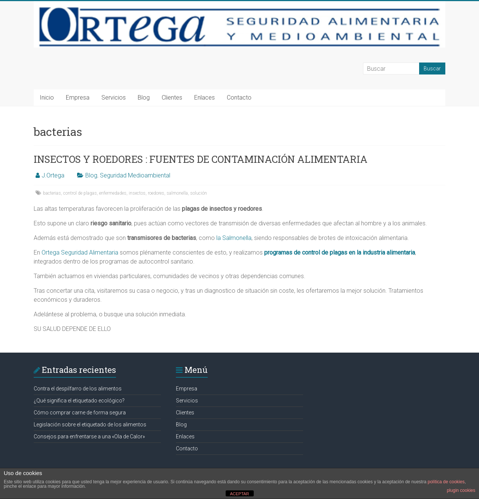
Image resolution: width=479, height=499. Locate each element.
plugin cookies (461, 490)
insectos (137, 193)
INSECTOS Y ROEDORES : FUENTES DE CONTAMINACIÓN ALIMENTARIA (200, 159)
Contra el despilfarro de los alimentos (78, 389)
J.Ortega (53, 175)
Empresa (77, 97)
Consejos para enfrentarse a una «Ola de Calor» (89, 436)
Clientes (172, 97)
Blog (144, 97)
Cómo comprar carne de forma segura (80, 413)
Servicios (113, 97)
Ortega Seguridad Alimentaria (80, 252)
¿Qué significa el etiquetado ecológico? (79, 401)
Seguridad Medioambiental (135, 175)
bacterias (52, 193)
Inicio (47, 97)
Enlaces (204, 97)
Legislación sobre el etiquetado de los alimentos (90, 425)
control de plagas (80, 193)
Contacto (239, 97)
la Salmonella (233, 237)
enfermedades (112, 193)
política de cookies (446, 481)
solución (198, 193)
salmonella (177, 193)
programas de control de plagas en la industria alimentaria (339, 252)
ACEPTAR (239, 494)
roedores (156, 193)
